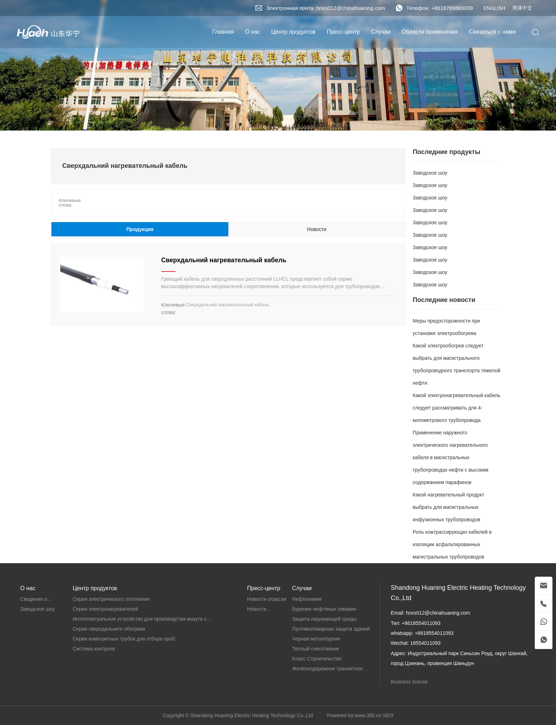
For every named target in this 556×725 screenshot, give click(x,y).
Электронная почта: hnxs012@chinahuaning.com (325, 8)
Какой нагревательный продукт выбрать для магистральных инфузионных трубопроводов (448, 507)
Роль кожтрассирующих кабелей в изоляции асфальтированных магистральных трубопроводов (452, 544)
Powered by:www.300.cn (354, 715)
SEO (388, 715)
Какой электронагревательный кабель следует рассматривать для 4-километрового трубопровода (456, 407)
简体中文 (522, 8)
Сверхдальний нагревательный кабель (224, 260)
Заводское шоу (430, 173)
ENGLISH (494, 8)
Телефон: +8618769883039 (439, 8)
